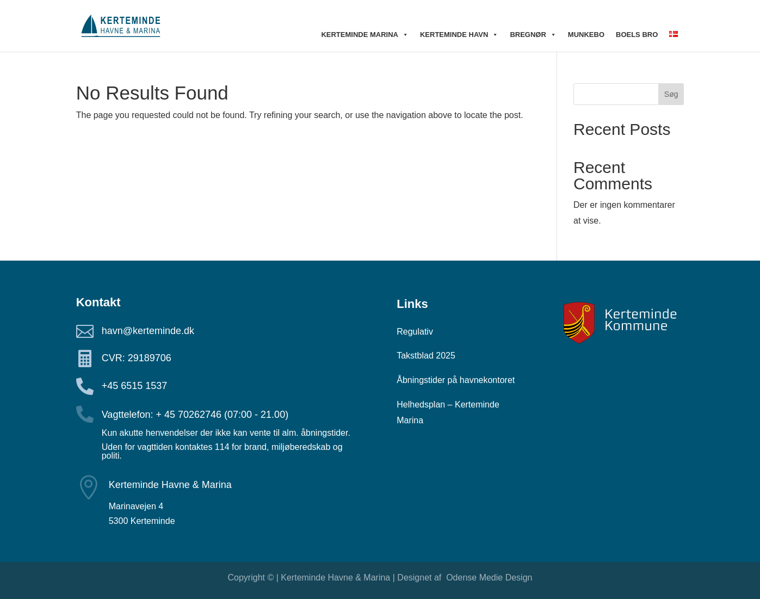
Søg (671, 94)
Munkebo (586, 34)
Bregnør (533, 34)
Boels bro (637, 34)
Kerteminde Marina (365, 34)
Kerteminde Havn (459, 34)
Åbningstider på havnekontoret (456, 380)
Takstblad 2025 (426, 355)
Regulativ (415, 331)
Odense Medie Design (488, 577)
